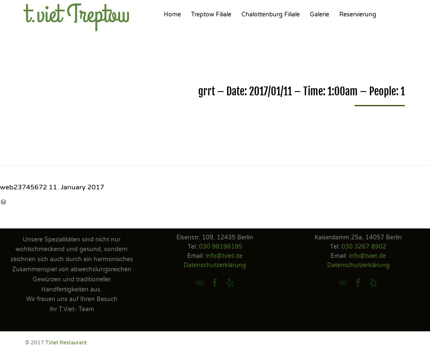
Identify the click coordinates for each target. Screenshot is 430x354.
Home (172, 14)
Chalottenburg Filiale (270, 14)
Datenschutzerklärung (215, 265)
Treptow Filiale (211, 14)
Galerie (319, 14)
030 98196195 (220, 246)
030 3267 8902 (363, 246)
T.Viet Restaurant (66, 343)
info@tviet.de (224, 256)
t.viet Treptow (77, 14)
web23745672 (23, 187)
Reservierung (357, 14)
